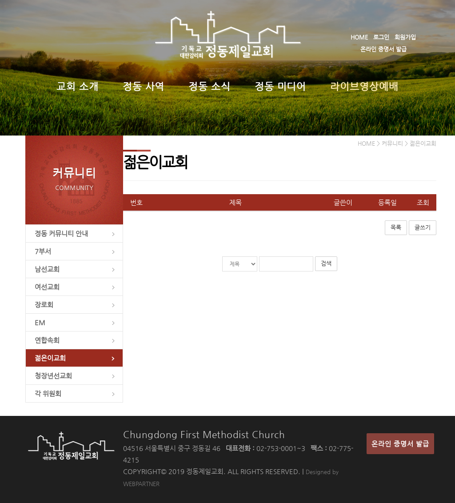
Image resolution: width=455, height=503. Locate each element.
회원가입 (405, 37)
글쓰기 (423, 227)
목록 (396, 227)
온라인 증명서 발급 (383, 49)
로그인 (381, 37)
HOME (359, 37)
